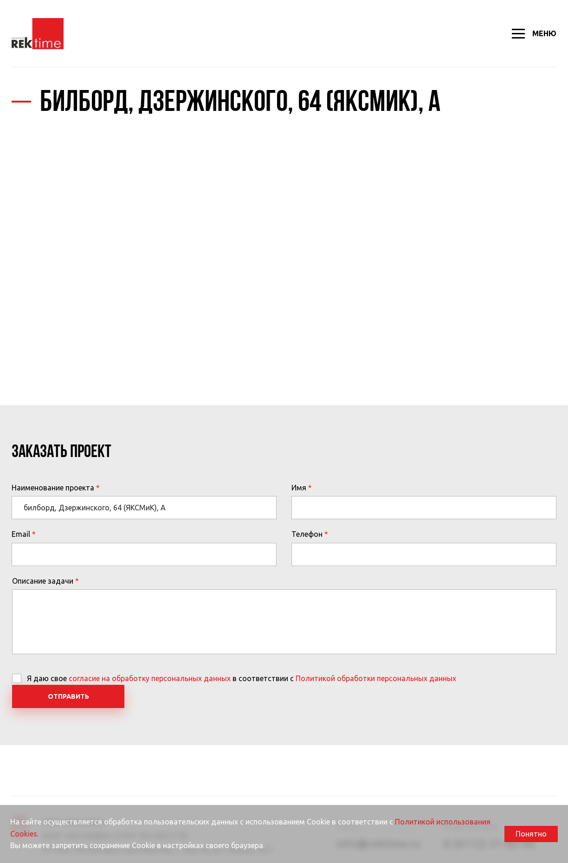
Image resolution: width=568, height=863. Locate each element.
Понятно (531, 834)
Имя (298, 487)
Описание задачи (42, 581)
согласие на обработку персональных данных (150, 678)
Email (21, 534)
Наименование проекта (53, 487)
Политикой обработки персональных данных (376, 678)
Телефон (307, 534)
